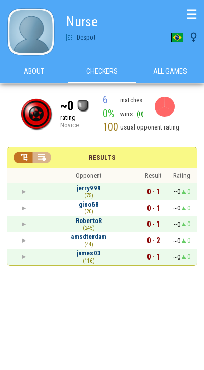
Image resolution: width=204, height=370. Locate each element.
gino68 (89, 204)
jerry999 (89, 188)
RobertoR (89, 221)
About (34, 71)
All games (170, 71)
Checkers (102, 71)
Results (102, 157)
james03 (89, 253)
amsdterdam (88, 236)
